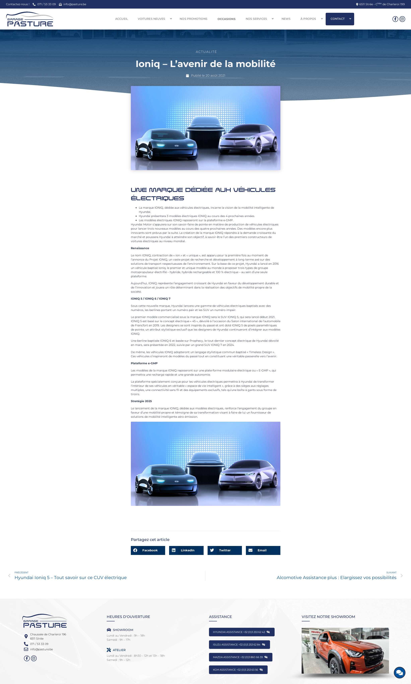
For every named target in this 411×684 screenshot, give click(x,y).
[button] (154, 19)
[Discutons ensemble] (399, 672)
